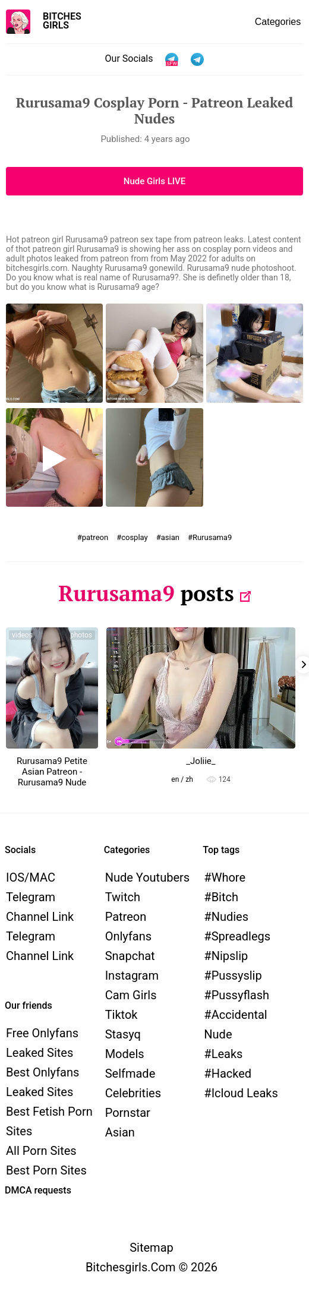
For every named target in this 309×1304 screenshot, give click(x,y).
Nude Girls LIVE (154, 181)
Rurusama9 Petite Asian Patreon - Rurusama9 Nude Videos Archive (52, 777)
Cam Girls (131, 995)
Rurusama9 (212, 537)
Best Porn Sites (46, 1170)
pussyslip (237, 975)
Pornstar (127, 1113)
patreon (95, 537)
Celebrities (133, 1093)
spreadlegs (241, 936)
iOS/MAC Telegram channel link (40, 897)
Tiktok (121, 1015)
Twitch (122, 897)
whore (228, 877)
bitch (225, 897)
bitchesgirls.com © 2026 (151, 1267)
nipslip (230, 956)
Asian (120, 1132)
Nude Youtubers (147, 877)
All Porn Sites (41, 1151)
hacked (231, 1073)
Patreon (126, 917)
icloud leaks (245, 1093)
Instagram (132, 975)
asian (170, 537)
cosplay (134, 537)
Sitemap (152, 1247)
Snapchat (130, 956)
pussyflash (240, 995)
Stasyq (123, 1034)
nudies (230, 917)
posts (207, 593)
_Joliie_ (200, 761)
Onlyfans (128, 936)
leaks (227, 1054)
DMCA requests (38, 1190)
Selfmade (130, 1073)
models (124, 1054)
